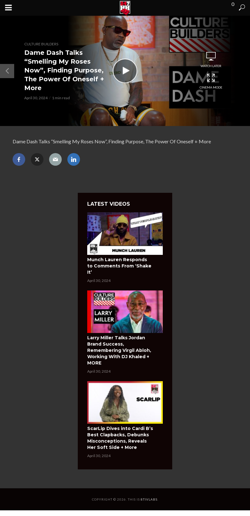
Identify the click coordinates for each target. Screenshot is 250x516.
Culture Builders (41, 44)
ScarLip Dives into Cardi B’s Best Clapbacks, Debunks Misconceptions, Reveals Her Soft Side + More (120, 438)
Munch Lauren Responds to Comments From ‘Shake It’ (119, 266)
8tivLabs (149, 499)
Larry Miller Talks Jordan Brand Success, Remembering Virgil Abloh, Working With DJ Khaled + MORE (119, 350)
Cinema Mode (211, 81)
